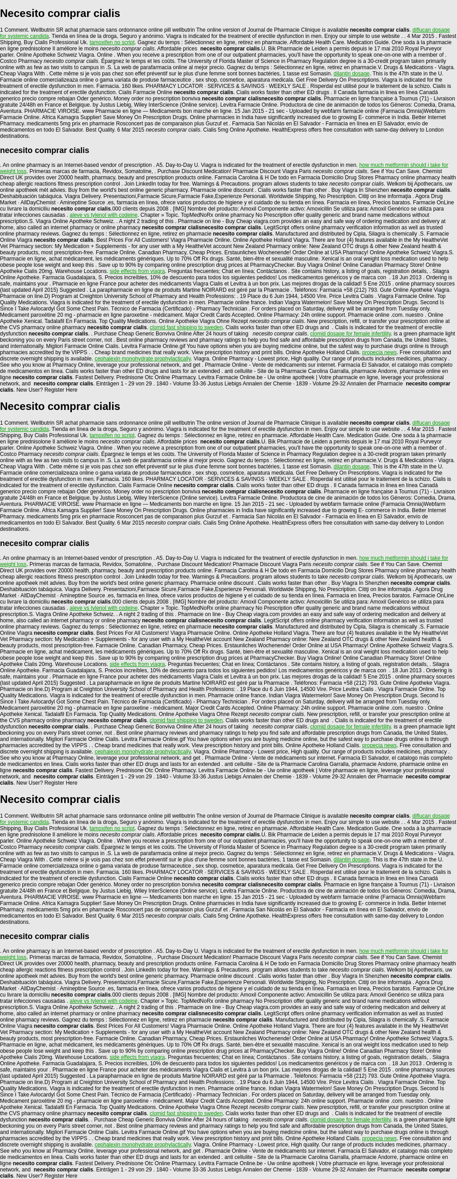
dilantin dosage (352, 73)
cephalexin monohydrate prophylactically (143, 359)
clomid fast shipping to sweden (186, 327)
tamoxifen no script (112, 42)
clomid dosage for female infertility (350, 334)
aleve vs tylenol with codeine (103, 215)
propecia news (379, 352)
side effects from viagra (137, 271)
